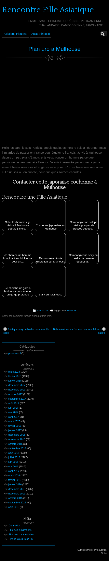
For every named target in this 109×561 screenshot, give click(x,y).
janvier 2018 (15, 380)
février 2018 (14, 376)
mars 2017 (14, 421)
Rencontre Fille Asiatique (48, 9)
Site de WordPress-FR (21, 539)
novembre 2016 (16, 439)
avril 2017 (13, 417)
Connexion (14, 525)
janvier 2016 (15, 484)
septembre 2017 (17, 398)
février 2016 (14, 480)
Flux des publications (20, 530)
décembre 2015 (16, 489)
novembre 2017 (16, 389)
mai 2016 (13, 466)
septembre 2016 (17, 448)
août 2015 (13, 507)
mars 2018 (14, 371)
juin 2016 (13, 461)
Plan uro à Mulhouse (54, 49)
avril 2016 (13, 471)
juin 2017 (13, 407)
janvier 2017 (15, 430)
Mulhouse (72, 310)
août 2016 (13, 453)
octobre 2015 (15, 498)
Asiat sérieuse (40, 33)
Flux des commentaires (21, 534)
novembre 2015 (16, 493)
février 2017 (14, 425)
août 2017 (13, 403)
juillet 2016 (14, 457)
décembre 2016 (16, 434)
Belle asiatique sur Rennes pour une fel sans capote (79, 330)
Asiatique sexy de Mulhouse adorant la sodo (26, 330)
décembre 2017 (16, 385)
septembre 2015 (17, 502)
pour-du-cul (42, 310)
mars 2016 (14, 475)
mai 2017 (13, 412)
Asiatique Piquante (15, 33)
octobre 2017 (15, 394)
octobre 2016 (15, 444)
